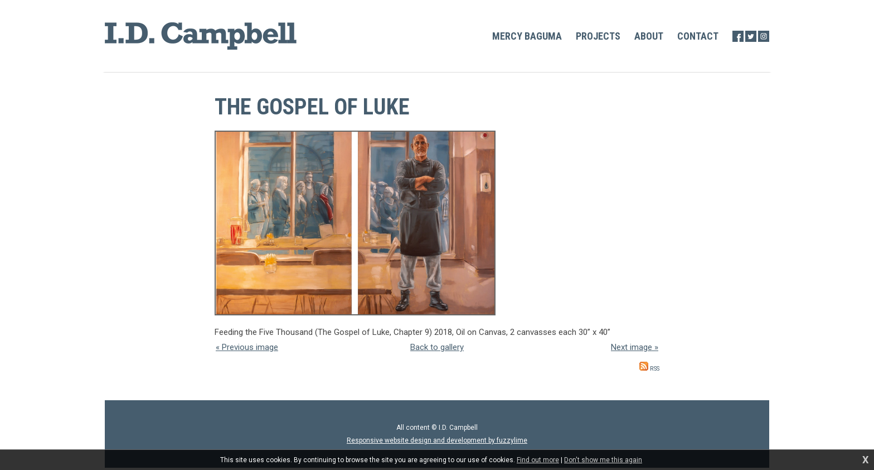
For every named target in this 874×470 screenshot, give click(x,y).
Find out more (538, 460)
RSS (649, 368)
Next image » (634, 347)
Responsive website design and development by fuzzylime (437, 440)
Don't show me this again (603, 460)
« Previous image (247, 347)
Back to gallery (437, 347)
